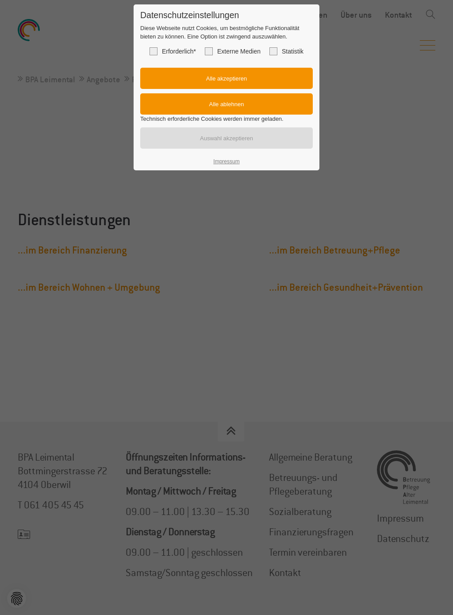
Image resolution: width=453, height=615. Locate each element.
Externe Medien (233, 51)
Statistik (286, 51)
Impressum (226, 161)
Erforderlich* (173, 51)
